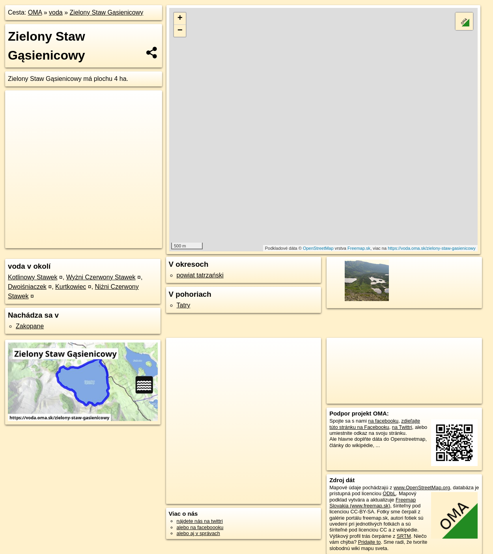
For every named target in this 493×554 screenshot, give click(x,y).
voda (56, 12)
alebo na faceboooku (200, 527)
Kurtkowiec (70, 286)
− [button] (180, 31)
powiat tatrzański (200, 275)
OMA (35, 12)
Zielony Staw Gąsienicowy (107, 12)
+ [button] (180, 18)
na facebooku (383, 421)
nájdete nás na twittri (200, 521)
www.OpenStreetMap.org (422, 487)
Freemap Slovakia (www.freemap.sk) (372, 503)
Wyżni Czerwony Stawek (101, 277)
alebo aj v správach (198, 533)
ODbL (389, 493)
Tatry (183, 305)
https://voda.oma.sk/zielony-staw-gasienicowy (432, 248)
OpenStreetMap (318, 248)
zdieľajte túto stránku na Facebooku (374, 424)
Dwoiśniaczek (27, 286)
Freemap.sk (358, 248)
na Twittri (402, 427)
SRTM (404, 536)
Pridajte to (369, 542)
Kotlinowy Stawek (32, 277)
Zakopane (30, 326)
